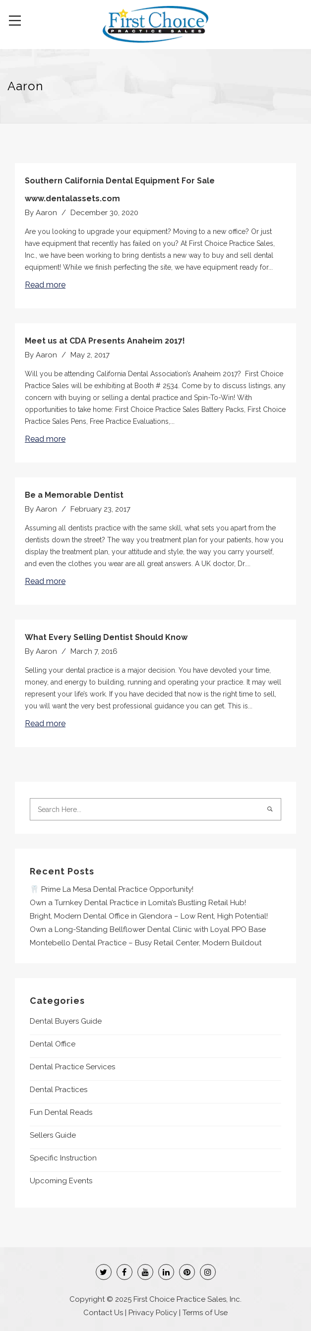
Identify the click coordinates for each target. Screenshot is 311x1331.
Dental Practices (58, 1089)
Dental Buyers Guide (66, 1021)
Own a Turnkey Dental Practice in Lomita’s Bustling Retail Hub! (138, 902)
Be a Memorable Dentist (74, 495)
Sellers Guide (53, 1135)
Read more (45, 284)
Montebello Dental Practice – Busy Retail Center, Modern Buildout (145, 942)
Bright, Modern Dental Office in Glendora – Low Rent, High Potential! (149, 916)
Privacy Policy (152, 1312)
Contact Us (103, 1312)
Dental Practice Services (72, 1066)
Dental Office (52, 1044)
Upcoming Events (61, 1180)
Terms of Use (205, 1312)
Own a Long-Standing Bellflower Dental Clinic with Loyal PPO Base (148, 929)
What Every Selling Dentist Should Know (106, 637)
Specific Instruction (63, 1158)
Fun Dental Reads (61, 1112)
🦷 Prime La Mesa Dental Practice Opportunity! (111, 889)
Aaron (46, 212)
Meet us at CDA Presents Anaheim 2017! (105, 341)
